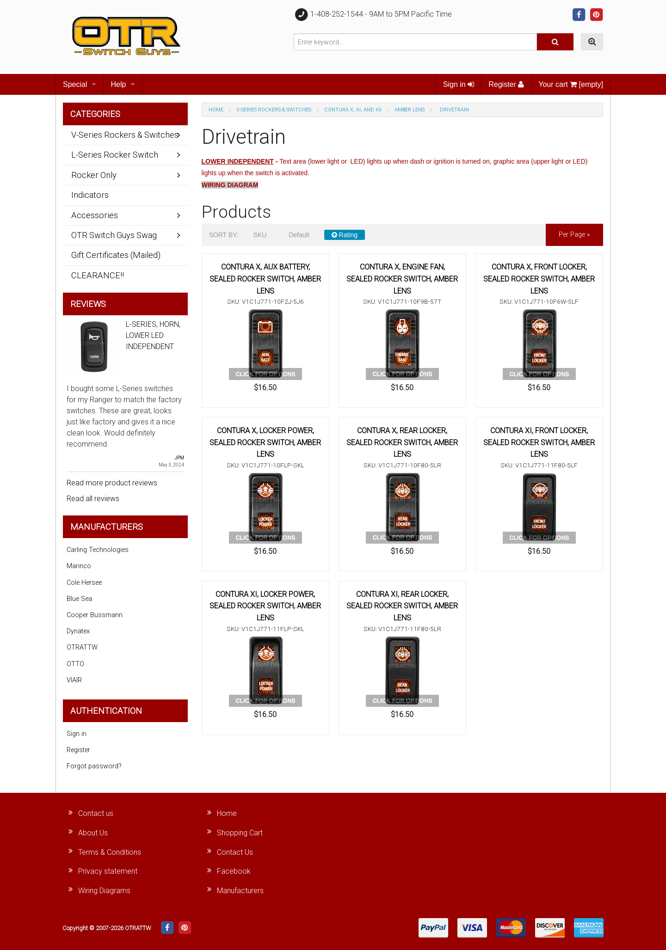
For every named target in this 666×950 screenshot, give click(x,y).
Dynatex (78, 631)
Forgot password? (94, 766)
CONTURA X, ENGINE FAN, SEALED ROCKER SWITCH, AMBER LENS (402, 279)
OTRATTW (82, 647)
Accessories (94, 215)
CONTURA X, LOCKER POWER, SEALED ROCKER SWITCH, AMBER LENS (265, 442)
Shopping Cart (240, 832)
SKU (260, 235)
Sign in (458, 84)
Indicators (90, 195)
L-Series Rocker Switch (114, 154)
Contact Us (235, 852)
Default (299, 235)
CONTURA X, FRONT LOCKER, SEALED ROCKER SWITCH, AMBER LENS (539, 279)
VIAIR (74, 680)
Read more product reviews (112, 482)
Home (216, 110)
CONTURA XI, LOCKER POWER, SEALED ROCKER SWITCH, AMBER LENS (265, 606)
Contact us (95, 813)
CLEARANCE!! (97, 275)
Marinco (79, 566)
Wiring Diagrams (104, 890)
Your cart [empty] (570, 84)
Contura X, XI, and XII (353, 110)
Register (506, 84)
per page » (574, 235)
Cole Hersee (84, 583)
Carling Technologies (98, 550)
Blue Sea (79, 599)
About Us (93, 832)
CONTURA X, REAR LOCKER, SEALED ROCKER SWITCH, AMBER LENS (402, 442)
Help (118, 84)
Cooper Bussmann (95, 615)
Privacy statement (107, 871)
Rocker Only (94, 175)
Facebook (234, 871)
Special (75, 84)
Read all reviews (93, 498)
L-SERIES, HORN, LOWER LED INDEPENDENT (153, 335)
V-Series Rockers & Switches (273, 110)
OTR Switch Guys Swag (114, 235)
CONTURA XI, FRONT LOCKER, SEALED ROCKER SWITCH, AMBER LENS (539, 442)
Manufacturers (240, 890)
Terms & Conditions (109, 852)
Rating (345, 235)
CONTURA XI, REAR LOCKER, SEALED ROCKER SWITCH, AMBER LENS (402, 606)
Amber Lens (410, 110)
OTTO (75, 664)
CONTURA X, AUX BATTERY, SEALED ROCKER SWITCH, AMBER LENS (265, 279)
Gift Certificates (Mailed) (115, 255)
